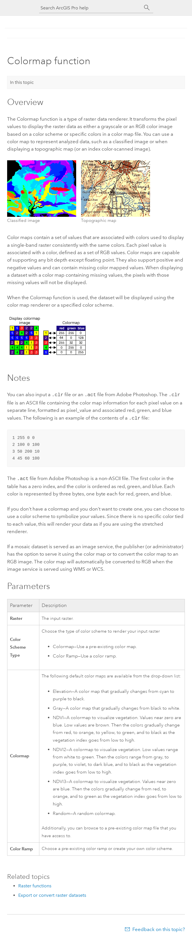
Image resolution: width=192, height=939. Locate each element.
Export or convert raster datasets (52, 893)
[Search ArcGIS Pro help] (90, 8)
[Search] (147, 8)
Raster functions (34, 884)
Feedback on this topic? (158, 927)
